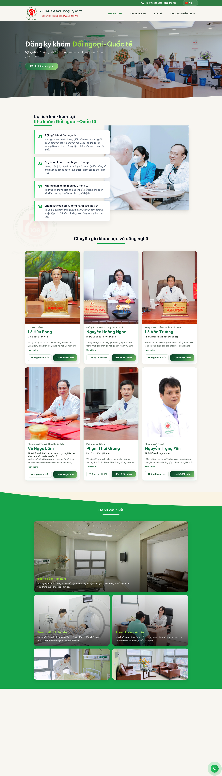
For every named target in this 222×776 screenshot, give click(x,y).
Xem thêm (33, 350)
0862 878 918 (170, 3)
